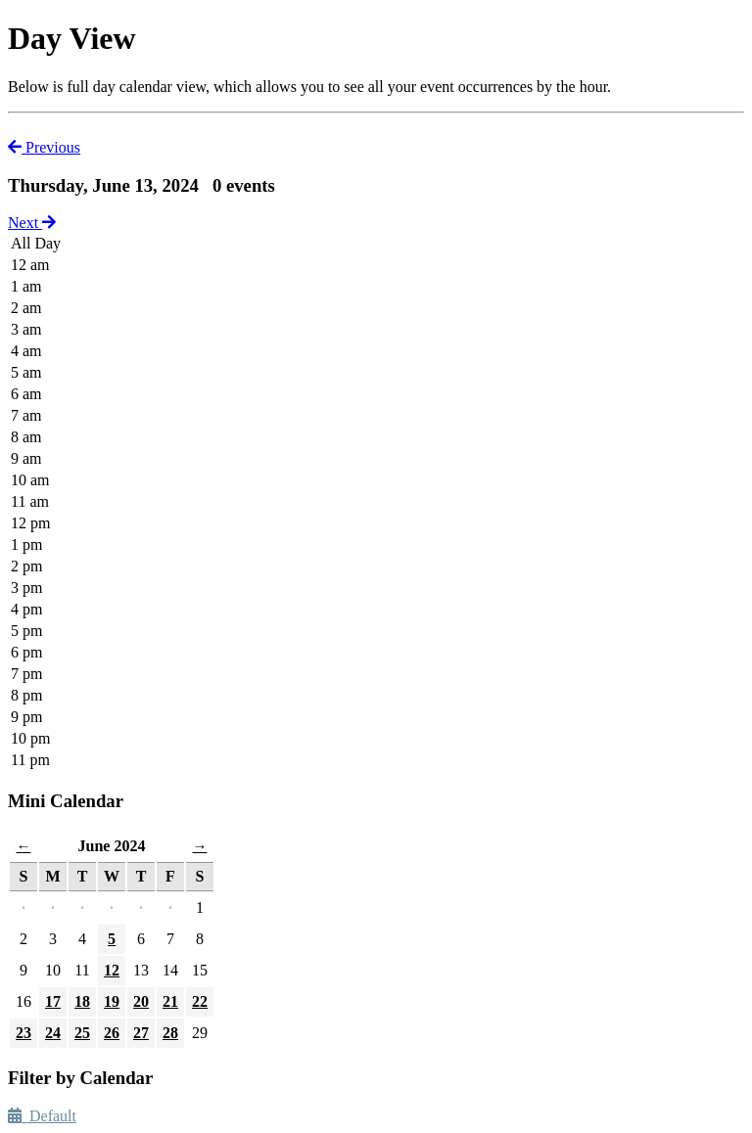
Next (32, 222)
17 (53, 1001)
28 (170, 1032)
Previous (44, 147)
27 (141, 1032)
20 (141, 1001)
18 (82, 1001)
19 (111, 1001)
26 (111, 1032)
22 (200, 1001)
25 (82, 1032)
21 (170, 1001)
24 (53, 1032)
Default (42, 1116)
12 (111, 970)
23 (23, 1032)
